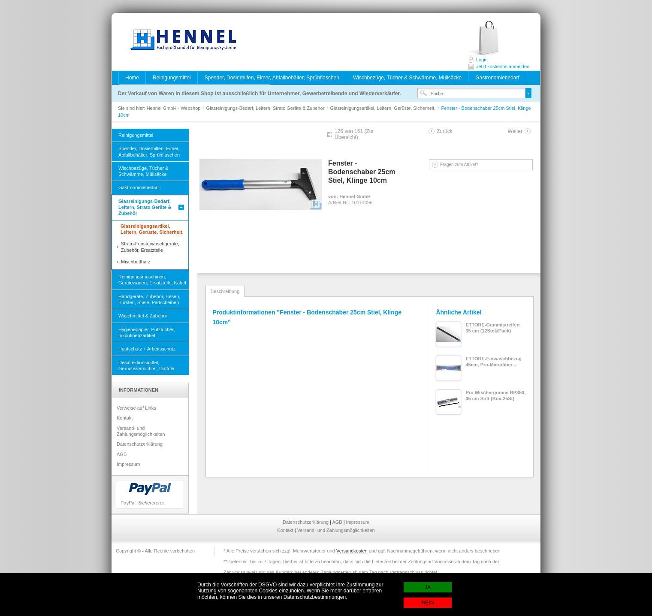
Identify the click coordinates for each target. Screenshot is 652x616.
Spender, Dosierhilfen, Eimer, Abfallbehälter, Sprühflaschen (272, 78)
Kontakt (125, 417)
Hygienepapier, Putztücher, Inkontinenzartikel (146, 332)
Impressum (128, 464)
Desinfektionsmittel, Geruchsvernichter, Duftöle (146, 365)
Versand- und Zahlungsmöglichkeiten (141, 431)
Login (482, 59)
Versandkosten (352, 550)
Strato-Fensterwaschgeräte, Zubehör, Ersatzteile (150, 246)
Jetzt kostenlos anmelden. (493, 38)
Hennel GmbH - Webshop (180, 41)
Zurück (445, 131)
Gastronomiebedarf (497, 78)
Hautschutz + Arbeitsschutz (146, 348)
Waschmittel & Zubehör (142, 315)
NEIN (428, 603)
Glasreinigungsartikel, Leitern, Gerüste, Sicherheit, (383, 108)
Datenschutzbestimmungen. (315, 597)
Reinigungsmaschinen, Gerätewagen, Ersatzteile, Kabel (152, 279)
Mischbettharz (135, 261)
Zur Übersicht (354, 134)
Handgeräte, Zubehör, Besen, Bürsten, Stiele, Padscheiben (149, 299)
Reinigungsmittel (172, 78)
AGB (122, 454)
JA (428, 587)
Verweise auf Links (136, 408)
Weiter (515, 131)
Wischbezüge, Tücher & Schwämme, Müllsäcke (407, 78)
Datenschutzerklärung (140, 444)
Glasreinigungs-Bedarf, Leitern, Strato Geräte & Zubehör (266, 108)
